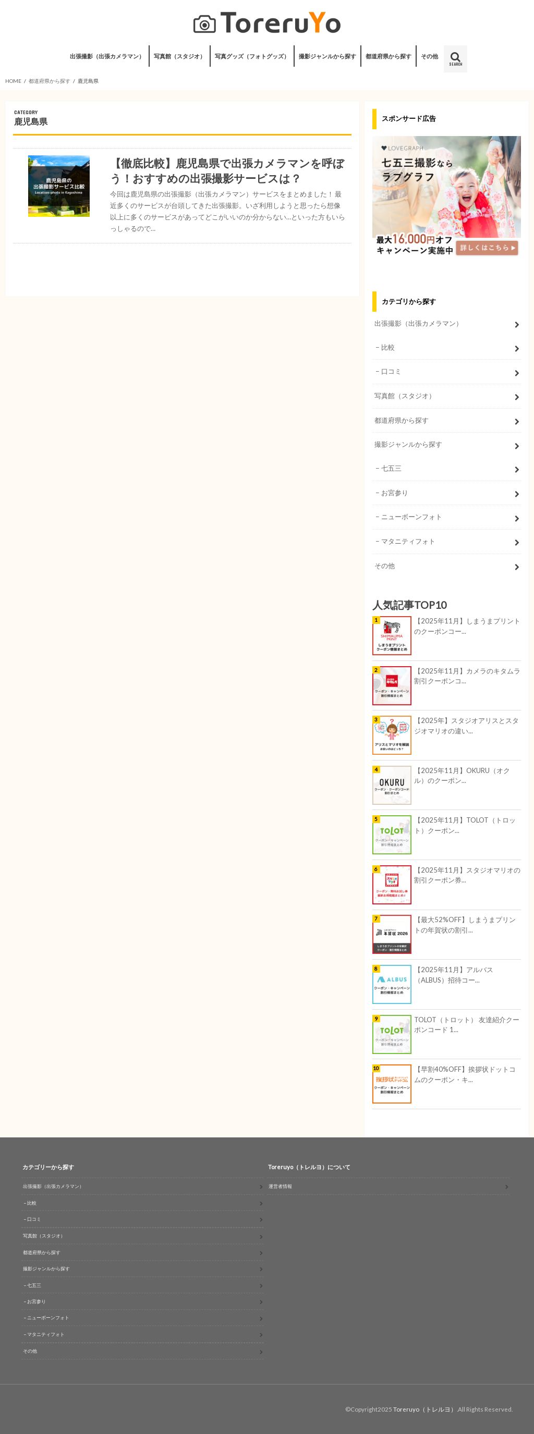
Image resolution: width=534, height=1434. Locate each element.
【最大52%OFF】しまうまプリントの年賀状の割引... (465, 924)
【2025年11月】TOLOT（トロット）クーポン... (465, 825)
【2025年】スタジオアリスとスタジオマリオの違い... (466, 725)
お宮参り (394, 492)
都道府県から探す (388, 56)
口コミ (391, 371)
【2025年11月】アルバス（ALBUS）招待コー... (453, 974)
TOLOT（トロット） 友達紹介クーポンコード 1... (466, 1024)
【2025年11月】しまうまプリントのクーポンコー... (467, 626)
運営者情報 (280, 1186)
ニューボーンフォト (411, 516)
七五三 (391, 468)
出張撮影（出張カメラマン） (107, 56)
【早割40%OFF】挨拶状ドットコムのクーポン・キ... (465, 1074)
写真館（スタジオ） (179, 56)
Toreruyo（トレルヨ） (425, 1409)
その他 (429, 56)
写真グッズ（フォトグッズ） (252, 56)
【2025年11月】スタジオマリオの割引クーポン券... (467, 875)
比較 (388, 347)
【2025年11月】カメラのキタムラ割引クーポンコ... (467, 676)
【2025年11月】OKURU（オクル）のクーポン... (462, 775)
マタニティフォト (408, 541)
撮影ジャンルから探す (327, 56)
